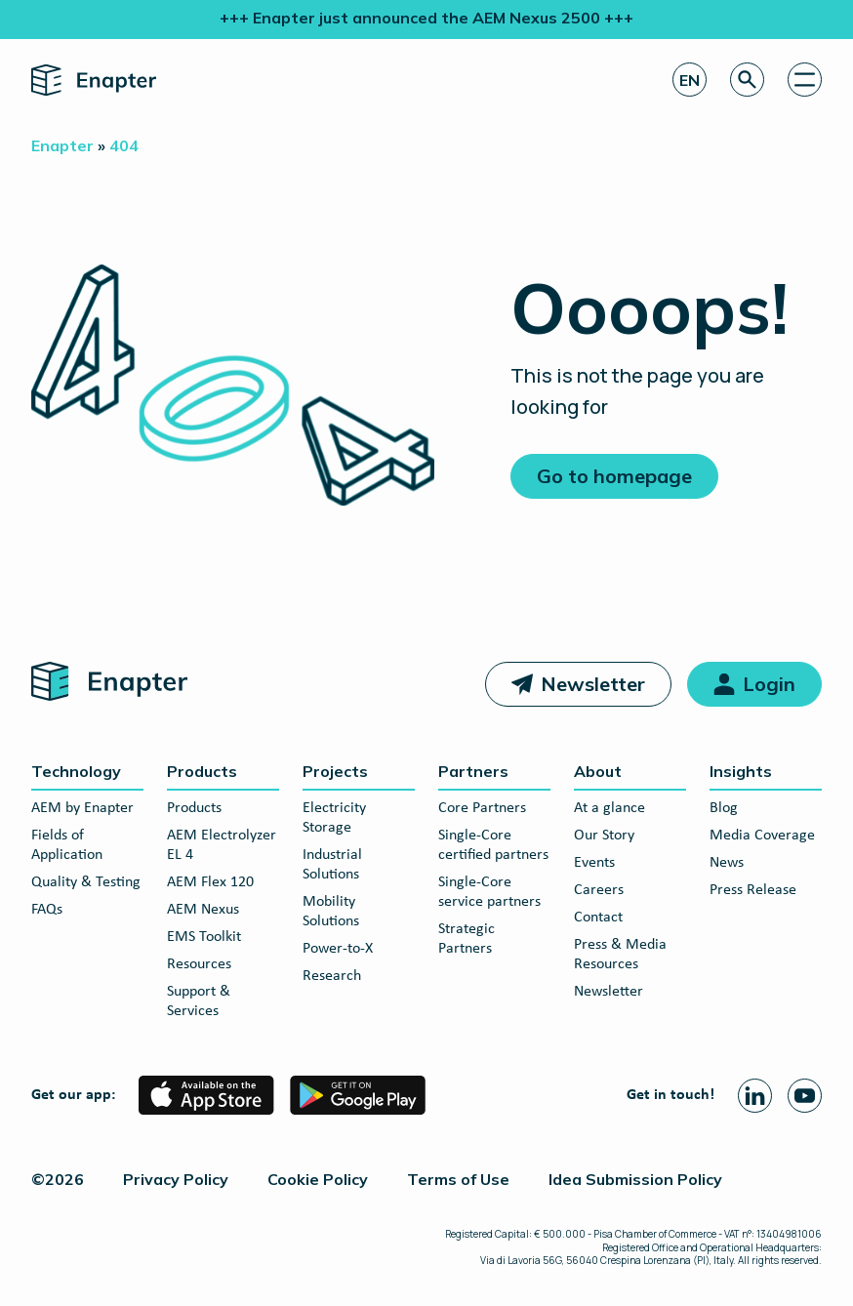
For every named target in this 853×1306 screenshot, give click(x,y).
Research (332, 976)
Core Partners (482, 808)
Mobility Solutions (331, 911)
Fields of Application (66, 845)
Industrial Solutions (332, 864)
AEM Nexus (203, 910)
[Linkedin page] (755, 1096)
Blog (724, 808)
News (727, 863)
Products (202, 771)
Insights (741, 771)
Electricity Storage (334, 818)
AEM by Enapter (82, 808)
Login (769, 684)
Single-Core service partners (489, 892)
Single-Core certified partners (493, 845)
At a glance (609, 808)
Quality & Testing (86, 882)
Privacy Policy (175, 1179)
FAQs (46, 910)
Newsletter (593, 684)
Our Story (604, 835)
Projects (335, 771)
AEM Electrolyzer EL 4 (221, 845)
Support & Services (198, 1001)
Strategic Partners (466, 939)
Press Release (753, 890)
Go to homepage (614, 476)
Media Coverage (762, 835)
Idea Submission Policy (635, 1179)
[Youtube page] (805, 1096)
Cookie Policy (317, 1179)
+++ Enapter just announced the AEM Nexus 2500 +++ (426, 17)
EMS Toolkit (204, 937)
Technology (76, 771)
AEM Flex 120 (210, 882)
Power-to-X (338, 949)
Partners (473, 771)
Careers (599, 890)
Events (594, 863)
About (598, 771)
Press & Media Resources (620, 954)
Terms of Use (458, 1179)
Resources (199, 964)
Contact (598, 917)
